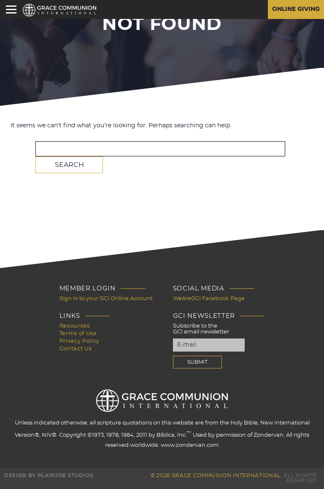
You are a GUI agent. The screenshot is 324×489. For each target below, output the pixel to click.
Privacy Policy (79, 341)
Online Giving (296, 10)
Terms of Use (78, 333)
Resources (74, 326)
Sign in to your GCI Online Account (106, 298)
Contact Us (75, 349)
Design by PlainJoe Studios (48, 475)
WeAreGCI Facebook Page (209, 298)
